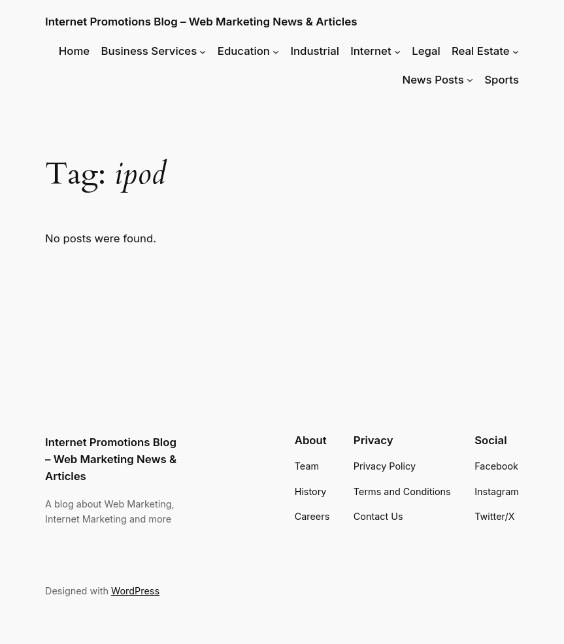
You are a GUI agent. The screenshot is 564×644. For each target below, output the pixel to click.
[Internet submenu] (397, 51)
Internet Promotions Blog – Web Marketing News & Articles (201, 21)
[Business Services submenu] (202, 51)
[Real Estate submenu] (515, 51)
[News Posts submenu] (470, 79)
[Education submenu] (276, 51)
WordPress (135, 590)
